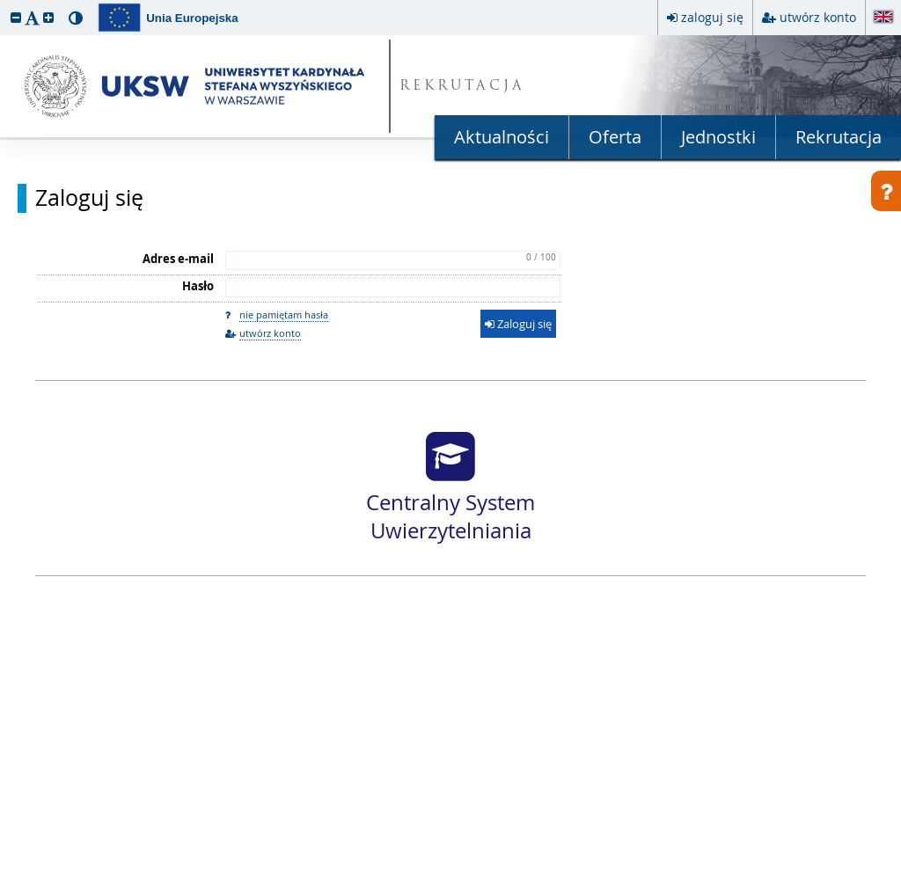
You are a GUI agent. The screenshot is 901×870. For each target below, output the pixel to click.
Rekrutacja (838, 137)
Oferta (615, 137)
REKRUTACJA (462, 86)
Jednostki (718, 137)
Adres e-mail (178, 259)
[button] (16, 17)
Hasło (198, 286)
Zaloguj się (89, 198)
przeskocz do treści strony (4, 4)
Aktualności (501, 137)
